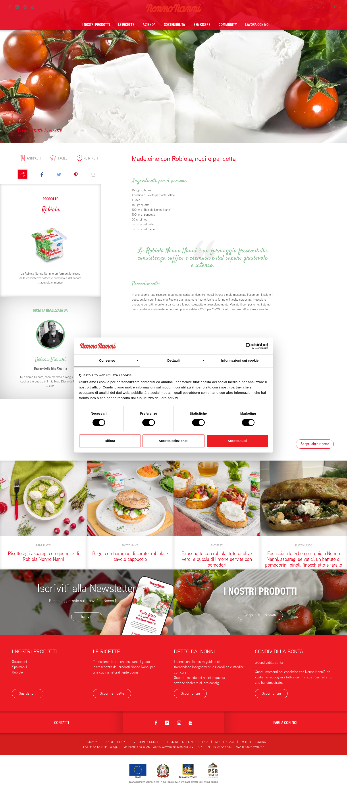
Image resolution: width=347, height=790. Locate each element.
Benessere (201, 24)
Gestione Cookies (146, 742)
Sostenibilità (174, 24)
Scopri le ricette (112, 693)
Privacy (91, 742)
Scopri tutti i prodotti (260, 615)
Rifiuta (110, 441)
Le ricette (126, 24)
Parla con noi (285, 722)
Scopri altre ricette (315, 443)
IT (337, 7)
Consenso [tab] (107, 360)
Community (228, 24)
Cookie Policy (115, 742)
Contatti (61, 722)
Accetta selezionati (173, 441)
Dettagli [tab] (173, 360)
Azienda (149, 24)
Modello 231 (224, 742)
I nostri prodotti (96, 24)
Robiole (17, 672)
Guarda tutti (28, 693)
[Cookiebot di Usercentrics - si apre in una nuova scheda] (248, 346)
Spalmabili (19, 667)
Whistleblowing (253, 742)
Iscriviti (86, 616)
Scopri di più (190, 693)
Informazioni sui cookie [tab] (240, 360)
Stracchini (19, 661)
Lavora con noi (257, 24)
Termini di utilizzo (180, 742)
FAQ (205, 742)
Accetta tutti (237, 441)
